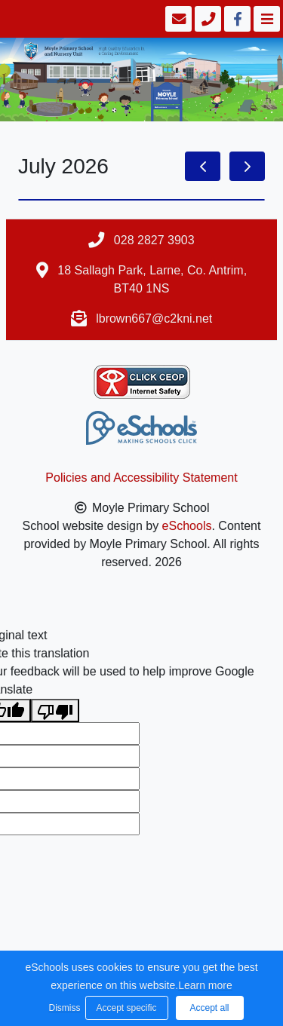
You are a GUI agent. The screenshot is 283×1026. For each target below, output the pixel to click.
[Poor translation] (55, 710)
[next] (247, 167)
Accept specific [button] (126, 1008)
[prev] (202, 167)
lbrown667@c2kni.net (154, 318)
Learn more (205, 985)
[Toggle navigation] (265, 19)
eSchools (187, 525)
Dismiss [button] (63, 1008)
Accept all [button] (209, 1008)
